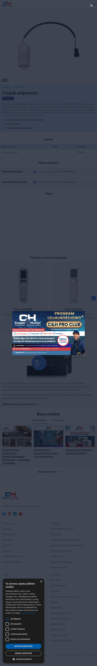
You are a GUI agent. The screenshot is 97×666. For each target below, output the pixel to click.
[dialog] (23, 621)
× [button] (41, 582)
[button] (23, 659)
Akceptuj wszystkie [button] (23, 646)
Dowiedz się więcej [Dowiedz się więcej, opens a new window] (28, 613)
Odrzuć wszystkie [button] (23, 653)
